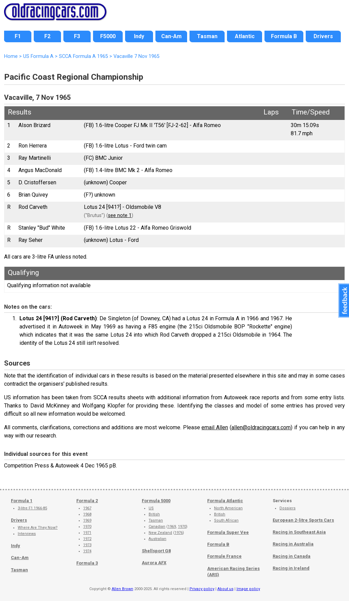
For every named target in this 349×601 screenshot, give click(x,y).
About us (225, 589)
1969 (87, 520)
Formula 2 (87, 500)
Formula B (218, 544)
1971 (87, 532)
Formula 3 (87, 563)
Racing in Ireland (291, 568)
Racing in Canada (291, 556)
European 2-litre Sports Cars (303, 520)
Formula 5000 (156, 500)
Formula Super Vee (228, 532)
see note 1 (120, 215)
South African (226, 520)
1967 (87, 508)
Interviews (27, 533)
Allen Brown (122, 589)
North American (228, 508)
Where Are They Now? (38, 527)
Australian (157, 539)
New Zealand (160, 532)
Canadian (157, 526)
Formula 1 (21, 500)
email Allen (214, 427)
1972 (87, 539)
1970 (87, 526)
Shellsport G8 (156, 550)
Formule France (224, 556)
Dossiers (287, 508)
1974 (87, 551)
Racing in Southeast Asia (299, 532)
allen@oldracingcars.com (261, 427)
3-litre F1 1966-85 (32, 508)
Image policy (248, 589)
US (151, 508)
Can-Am (20, 557)
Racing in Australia (293, 543)
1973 (87, 545)
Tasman (19, 569)
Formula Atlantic (225, 500)
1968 (87, 514)
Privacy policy (201, 589)
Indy (15, 545)
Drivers (19, 520)
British (154, 514)
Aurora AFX (154, 562)
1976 (178, 532)
